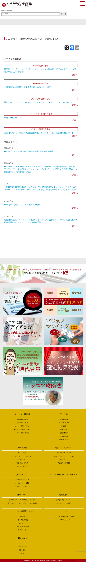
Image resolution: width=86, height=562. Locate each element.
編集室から (64, 495)
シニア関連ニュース (64, 520)
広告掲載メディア (22, 459)
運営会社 (22, 516)
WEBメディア (22, 453)
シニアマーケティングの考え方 (63, 474)
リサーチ (22, 543)
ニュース (64, 511)
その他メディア (22, 466)
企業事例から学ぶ (22, 419)
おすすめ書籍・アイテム (63, 500)
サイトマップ (22, 530)
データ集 (64, 414)
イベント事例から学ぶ (22, 433)
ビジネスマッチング (64, 448)
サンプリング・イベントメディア (22, 456)
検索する (63, 14)
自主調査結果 (64, 419)
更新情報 (9, 10)
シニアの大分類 (64, 423)
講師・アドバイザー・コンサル (64, 456)
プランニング (22, 546)
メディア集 (22, 448)
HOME (3, 10)
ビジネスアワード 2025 (22, 479)
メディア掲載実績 (22, 520)
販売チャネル (64, 459)
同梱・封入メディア (22, 463)
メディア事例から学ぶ (22, 426)
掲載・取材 (22, 550)
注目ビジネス (22, 474)
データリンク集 (64, 439)
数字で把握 (63, 429)
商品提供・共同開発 (64, 463)
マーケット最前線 (22, 414)
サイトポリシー (22, 523)
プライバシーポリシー (22, 526)
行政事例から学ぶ (22, 423)
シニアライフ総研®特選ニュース (64, 516)
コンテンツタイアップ (64, 453)
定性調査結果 (64, 436)
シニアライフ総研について (22, 511)
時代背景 (64, 426)
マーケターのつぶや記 (64, 503)
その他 (22, 553)
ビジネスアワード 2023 (22, 486)
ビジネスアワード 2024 (22, 483)
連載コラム (22, 495)
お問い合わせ (22, 538)
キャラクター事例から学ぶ (22, 429)
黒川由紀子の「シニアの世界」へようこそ (22, 500)
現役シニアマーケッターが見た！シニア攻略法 (22, 503)
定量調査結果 (64, 433)
